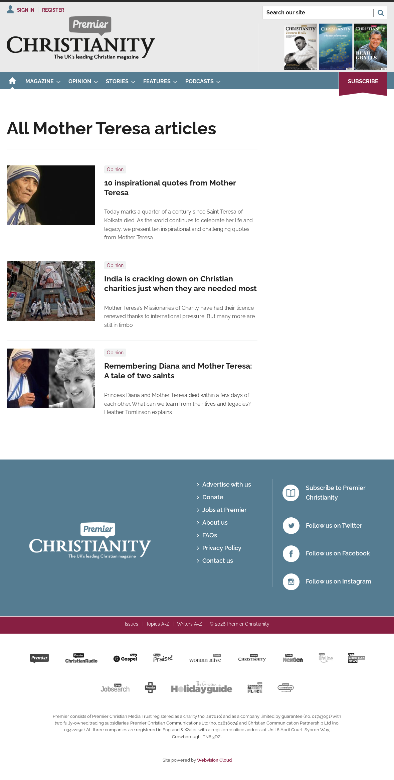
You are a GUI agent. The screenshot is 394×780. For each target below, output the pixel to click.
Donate (212, 497)
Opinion (115, 169)
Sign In (25, 10)
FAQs (209, 535)
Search (380, 12)
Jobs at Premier (224, 509)
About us (215, 522)
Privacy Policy (221, 547)
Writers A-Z (189, 624)
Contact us (217, 560)
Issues (131, 624)
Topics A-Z (157, 624)
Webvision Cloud (214, 760)
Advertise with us (226, 484)
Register (53, 10)
